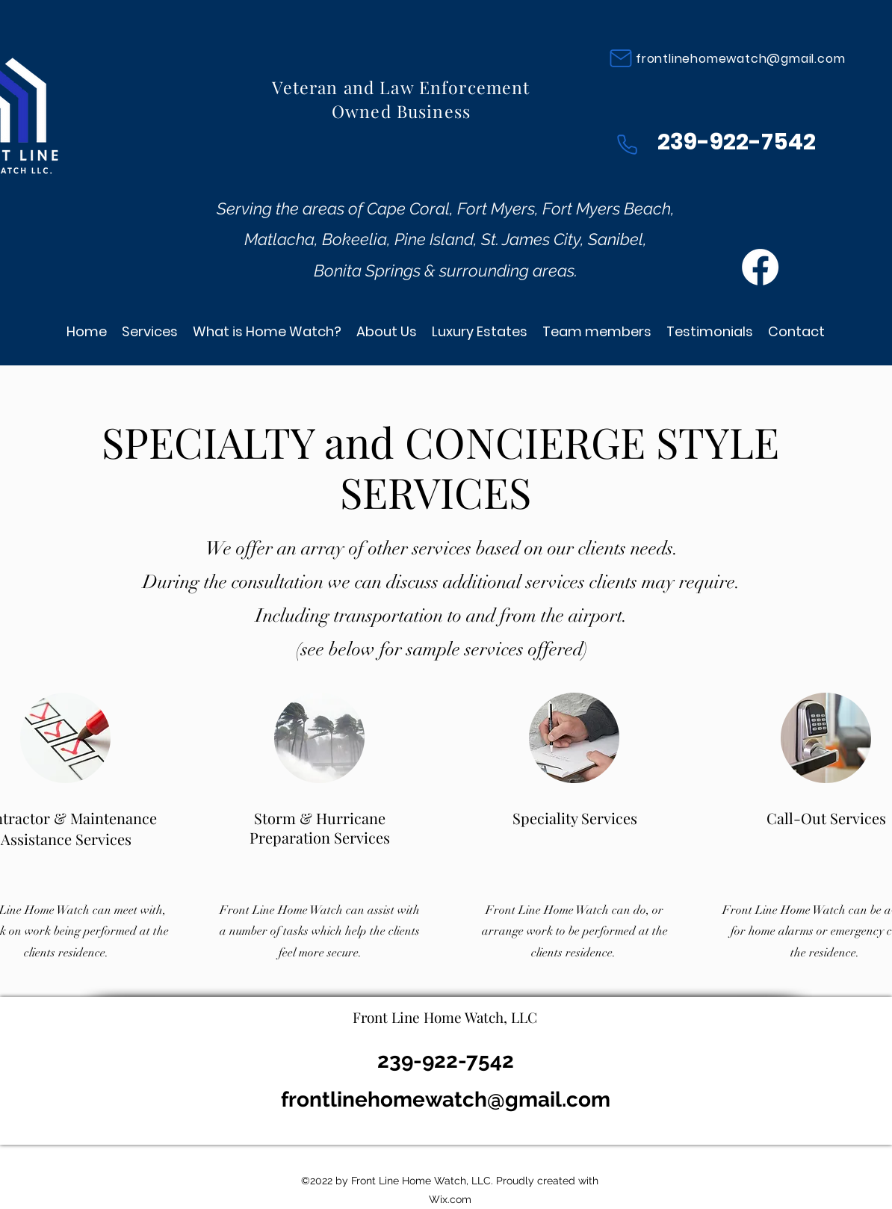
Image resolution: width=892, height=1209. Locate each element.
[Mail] (621, 58)
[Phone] (627, 144)
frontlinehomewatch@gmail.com (740, 58)
